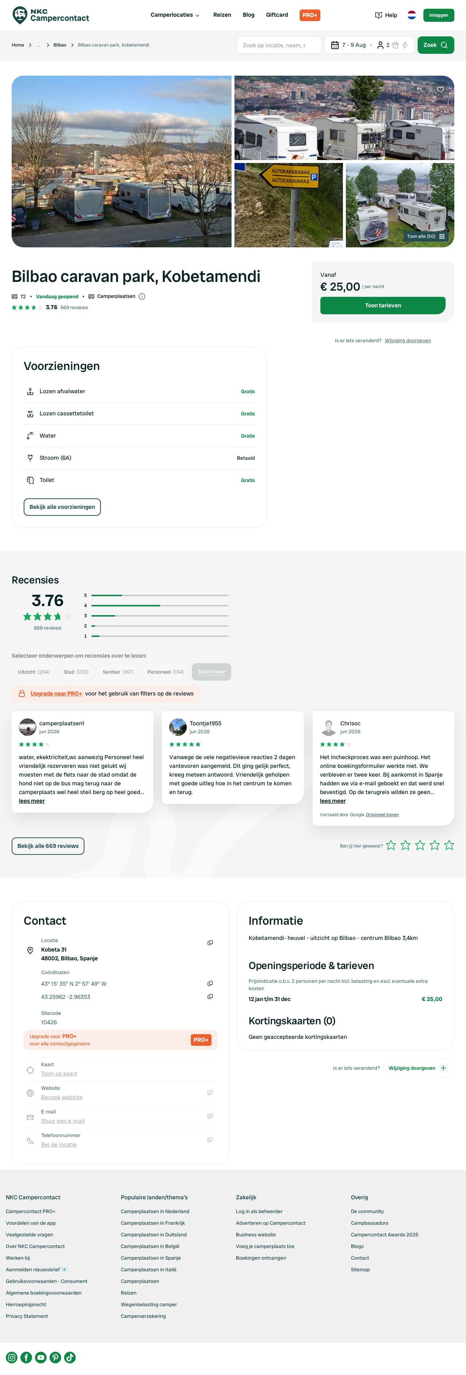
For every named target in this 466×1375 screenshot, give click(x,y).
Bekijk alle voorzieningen (62, 507)
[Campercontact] (55, 15)
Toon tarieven (383, 305)
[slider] (420, 845)
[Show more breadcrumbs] (39, 45)
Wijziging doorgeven (408, 340)
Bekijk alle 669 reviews (48, 846)
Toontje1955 (205, 723)
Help (386, 15)
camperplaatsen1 (61, 723)
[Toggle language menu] (411, 15)
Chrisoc (350, 723)
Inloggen (439, 15)
